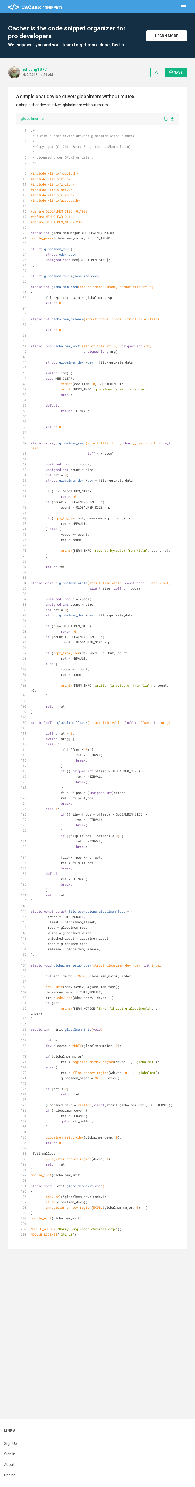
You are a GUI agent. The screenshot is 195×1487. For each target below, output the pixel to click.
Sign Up (10, 1443)
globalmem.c (32, 118)
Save (175, 72)
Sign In (9, 1454)
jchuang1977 (35, 69)
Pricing (10, 1475)
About (9, 1464)
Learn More (166, 35)
